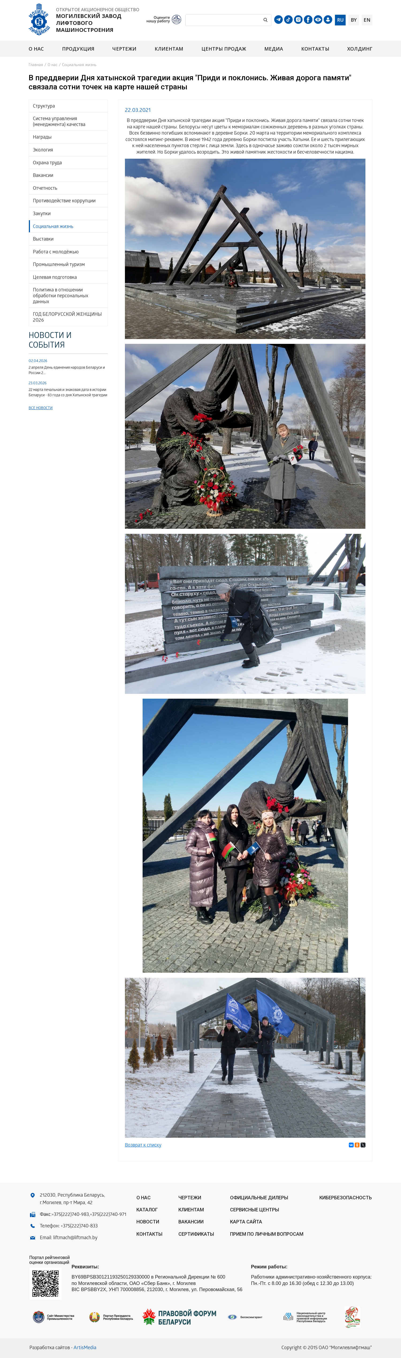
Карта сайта (246, 1221)
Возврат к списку (143, 1145)
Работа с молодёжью (56, 252)
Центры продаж (223, 49)
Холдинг (359, 49)
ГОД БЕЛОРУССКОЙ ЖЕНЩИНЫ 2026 (67, 318)
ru (340, 20)
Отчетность (45, 189)
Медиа (273, 49)
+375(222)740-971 (108, 1215)
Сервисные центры (254, 1209)
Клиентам (169, 49)
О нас (36, 49)
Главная (36, 65)
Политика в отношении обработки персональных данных (60, 296)
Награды (42, 137)
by (354, 20)
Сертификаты (196, 1234)
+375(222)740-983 (70, 1215)
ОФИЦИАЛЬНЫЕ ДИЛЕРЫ (259, 1197)
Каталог (147, 1209)
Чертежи (124, 49)
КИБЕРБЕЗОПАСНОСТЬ (345, 1197)
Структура (44, 106)
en (367, 20)
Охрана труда (47, 163)
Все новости (41, 408)
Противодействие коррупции (64, 201)
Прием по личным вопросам (266, 1234)
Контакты (315, 49)
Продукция (78, 49)
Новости (147, 1221)
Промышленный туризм (59, 265)
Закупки (42, 214)
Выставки (43, 239)
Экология (43, 150)
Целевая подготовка (55, 278)
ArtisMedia (85, 1348)
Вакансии (43, 176)
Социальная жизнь (53, 227)
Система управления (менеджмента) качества (59, 122)
